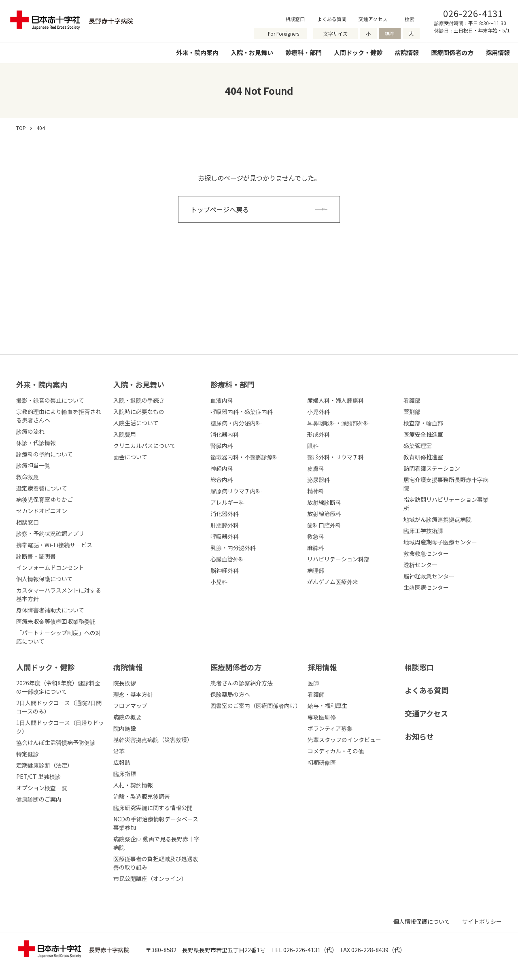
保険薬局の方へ (230, 694)
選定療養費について (41, 488)
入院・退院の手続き (138, 400)
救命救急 (27, 477)
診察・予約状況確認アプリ (50, 533)
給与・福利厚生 (327, 705)
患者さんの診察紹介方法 (241, 683)
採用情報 (498, 52)
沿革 (119, 751)
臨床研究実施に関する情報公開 (153, 808)
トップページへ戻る (220, 209)
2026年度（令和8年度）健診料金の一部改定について (58, 687)
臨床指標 (124, 774)
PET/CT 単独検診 (38, 776)
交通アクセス (373, 18)
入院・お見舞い (252, 52)
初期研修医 (322, 762)
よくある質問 (331, 18)
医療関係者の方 (452, 52)
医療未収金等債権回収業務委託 (56, 621)
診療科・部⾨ (232, 384)
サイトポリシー (482, 921)
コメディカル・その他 (336, 751)
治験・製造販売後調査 (141, 796)
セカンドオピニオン (41, 511)
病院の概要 (127, 717)
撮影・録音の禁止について (50, 400)
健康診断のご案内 (39, 799)
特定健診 (27, 754)
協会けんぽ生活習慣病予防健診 (56, 742)
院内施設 (124, 728)
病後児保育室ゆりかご (44, 499)
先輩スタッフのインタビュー (344, 739)
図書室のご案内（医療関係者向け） (255, 705)
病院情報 (407, 52)
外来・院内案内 (197, 52)
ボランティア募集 (330, 728)
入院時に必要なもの (138, 411)
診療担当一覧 (33, 465)
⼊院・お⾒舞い (138, 384)
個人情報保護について (44, 579)
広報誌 (121, 762)
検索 (409, 18)
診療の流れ (30, 431)
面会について (130, 457)
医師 (313, 683)
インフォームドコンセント (50, 567)
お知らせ (419, 736)
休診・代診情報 (36, 443)
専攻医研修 (322, 717)
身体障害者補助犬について (50, 610)
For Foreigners (283, 33)
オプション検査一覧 (41, 788)
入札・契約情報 (133, 785)
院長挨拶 (124, 683)
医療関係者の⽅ (235, 667)
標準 (390, 33)
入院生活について (136, 423)
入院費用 (124, 434)
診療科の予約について (44, 454)
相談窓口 (295, 18)
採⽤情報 (322, 667)
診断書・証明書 (36, 556)
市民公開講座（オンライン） (150, 878)
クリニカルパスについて (144, 445)
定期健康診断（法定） (44, 765)
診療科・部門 (303, 52)
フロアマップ (130, 705)
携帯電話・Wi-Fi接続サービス (54, 545)
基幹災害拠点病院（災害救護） (153, 739)
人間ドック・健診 (358, 52)
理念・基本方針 (133, 694)
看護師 (316, 694)
